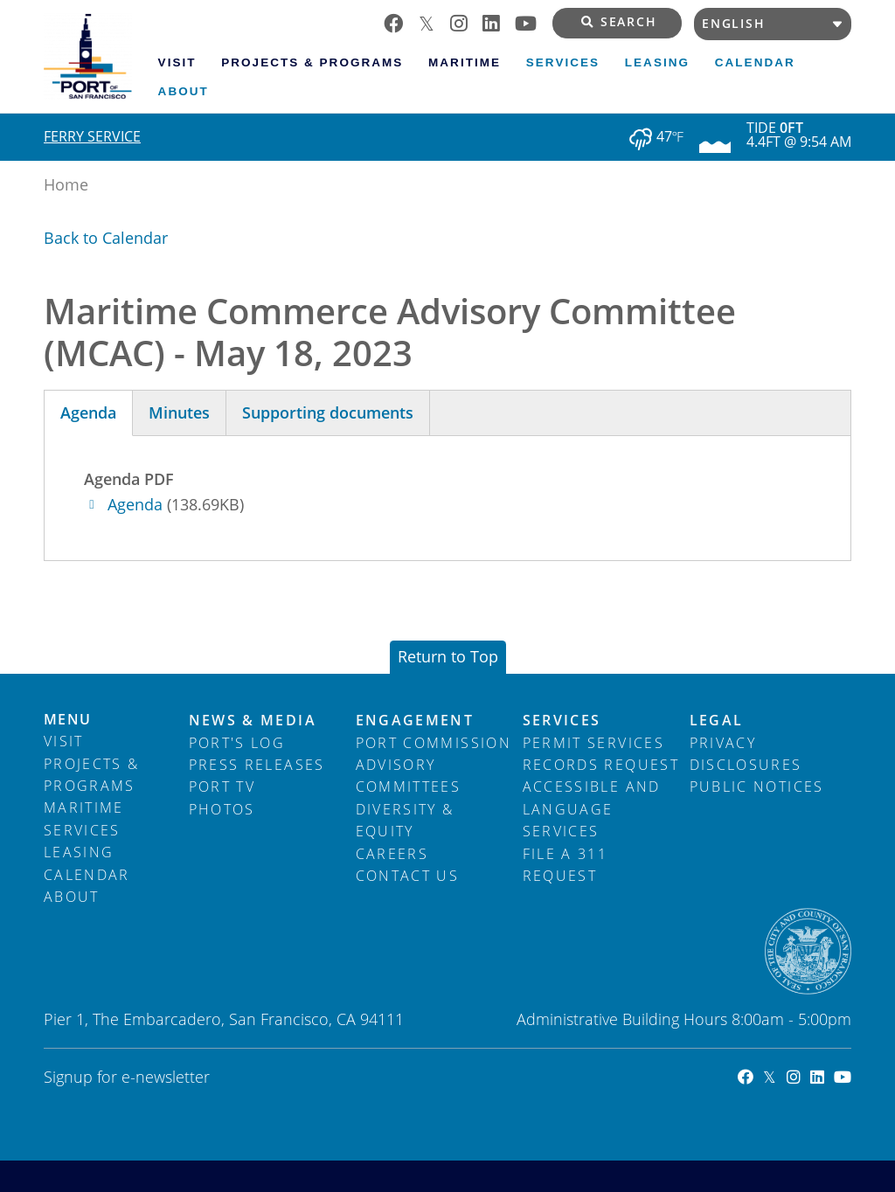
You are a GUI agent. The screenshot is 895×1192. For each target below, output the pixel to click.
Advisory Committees (408, 775)
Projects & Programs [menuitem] (312, 62)
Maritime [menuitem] (464, 62)
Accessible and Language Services (592, 809)
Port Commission (433, 742)
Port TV (222, 786)
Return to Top (448, 656)
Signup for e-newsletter (127, 1076)
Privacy (723, 742)
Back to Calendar (106, 237)
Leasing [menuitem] (657, 62)
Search (619, 22)
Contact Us (408, 875)
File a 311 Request (565, 864)
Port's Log (237, 742)
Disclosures (746, 764)
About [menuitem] (183, 91)
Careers (392, 853)
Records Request (601, 764)
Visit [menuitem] (177, 62)
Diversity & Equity (405, 820)
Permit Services (593, 742)
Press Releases (257, 764)
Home (66, 184)
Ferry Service (92, 136)
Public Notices (757, 786)
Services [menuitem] (563, 62)
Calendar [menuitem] (755, 62)
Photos (222, 809)
